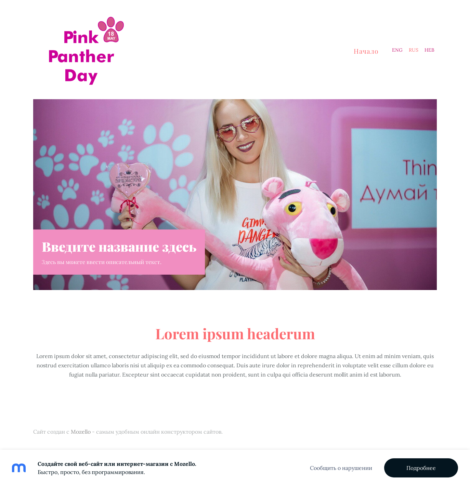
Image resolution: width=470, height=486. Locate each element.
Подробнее (421, 467)
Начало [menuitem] (366, 51)
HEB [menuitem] (429, 50)
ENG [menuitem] (397, 50)
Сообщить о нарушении (341, 467)
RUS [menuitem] (413, 50)
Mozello (81, 431)
